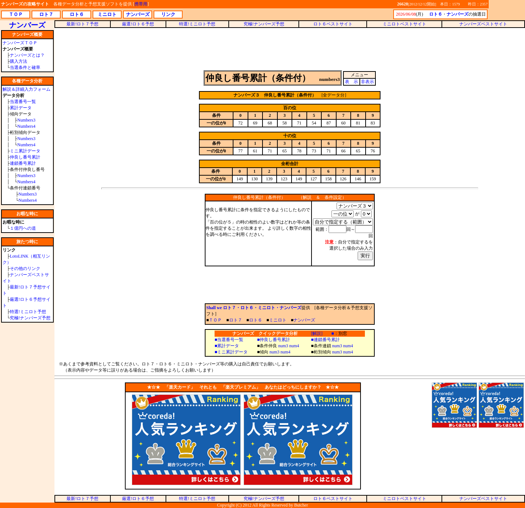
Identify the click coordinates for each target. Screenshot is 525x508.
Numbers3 (26, 120)
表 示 (351, 81)
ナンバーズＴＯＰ (20, 42)
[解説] (316, 333)
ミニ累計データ (25, 150)
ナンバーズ (304, 320)
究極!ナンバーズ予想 (30, 317)
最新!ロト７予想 (82, 23)
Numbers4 (26, 126)
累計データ (21, 107)
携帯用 (140, 4)
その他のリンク (25, 268)
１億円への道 (23, 228)
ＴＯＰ (215, 320)
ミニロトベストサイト (404, 23)
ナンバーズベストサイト (483, 23)
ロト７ (235, 320)
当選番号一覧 (23, 101)
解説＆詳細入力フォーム (26, 89)
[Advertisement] (290, 48)
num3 (283, 345)
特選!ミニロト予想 (28, 311)
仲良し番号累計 (25, 157)
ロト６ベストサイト (333, 23)
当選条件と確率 (25, 67)
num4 (294, 345)
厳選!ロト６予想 (138, 23)
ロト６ (255, 320)
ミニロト (277, 320)
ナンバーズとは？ (27, 55)
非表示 (367, 81)
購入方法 (18, 61)
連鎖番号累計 (23, 163)
